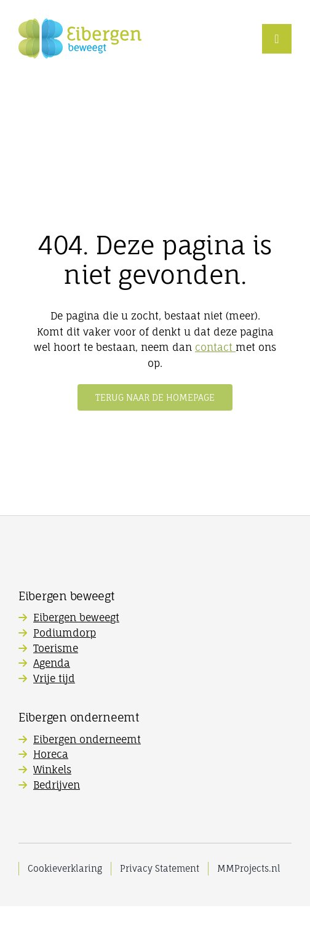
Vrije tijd (54, 678)
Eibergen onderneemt (87, 739)
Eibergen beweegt (76, 617)
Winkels (52, 769)
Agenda (51, 663)
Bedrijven (56, 785)
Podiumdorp (64, 633)
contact (215, 347)
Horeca (50, 754)
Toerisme (55, 648)
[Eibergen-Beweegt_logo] (79, 23)
